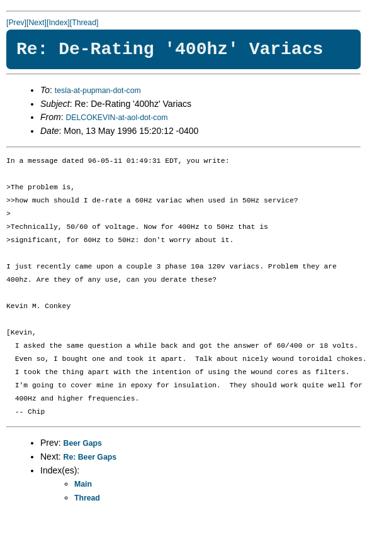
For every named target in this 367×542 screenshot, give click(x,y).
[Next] (36, 22)
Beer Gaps (83, 443)
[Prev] (16, 22)
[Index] (58, 22)
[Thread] (84, 22)
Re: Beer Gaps (90, 457)
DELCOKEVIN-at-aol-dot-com (116, 117)
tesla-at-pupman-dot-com (98, 90)
